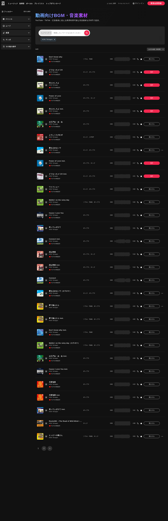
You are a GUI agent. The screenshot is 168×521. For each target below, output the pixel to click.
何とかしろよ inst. (56, 109)
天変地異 (52, 382)
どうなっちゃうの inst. (58, 174)
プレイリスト (39, 3)
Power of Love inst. (57, 161)
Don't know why (56, 57)
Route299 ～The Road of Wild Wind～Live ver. (65, 421)
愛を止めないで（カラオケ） (60, 291)
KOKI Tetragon (53, 59)
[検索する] (86, 32)
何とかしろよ (54, 83)
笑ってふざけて (55, 227)
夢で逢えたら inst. (56, 318)
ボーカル (29, 3)
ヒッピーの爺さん (56, 435)
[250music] (3, 3)
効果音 (21, 3)
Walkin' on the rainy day (59, 200)
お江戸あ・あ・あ (56, 122)
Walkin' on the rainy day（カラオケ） (64, 343)
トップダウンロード (53, 3)
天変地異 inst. (54, 395)
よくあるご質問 (111, 3)
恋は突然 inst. (54, 265)
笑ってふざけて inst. (57, 409)
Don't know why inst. (58, 330)
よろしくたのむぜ (56, 135)
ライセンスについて (124, 3)
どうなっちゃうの (56, 70)
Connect (52, 278)
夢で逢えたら (54, 305)
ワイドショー (54, 187)
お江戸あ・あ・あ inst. (58, 356)
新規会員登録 (156, 3)
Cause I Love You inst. (59, 369)
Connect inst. (55, 239)
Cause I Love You (56, 213)
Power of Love (55, 96)
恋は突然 (52, 252)
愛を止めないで (55, 148)
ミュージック (13, 3)
